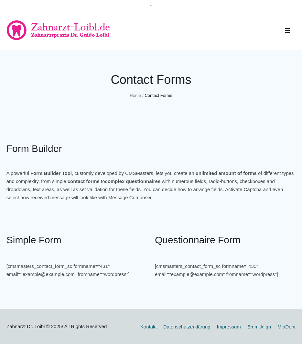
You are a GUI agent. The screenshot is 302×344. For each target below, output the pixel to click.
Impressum (229, 326)
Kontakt (148, 326)
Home (135, 95)
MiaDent (286, 326)
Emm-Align (259, 326)
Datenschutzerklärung (186, 326)
